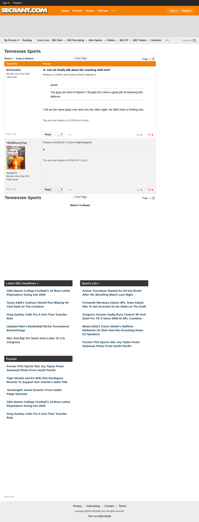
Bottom (29, 58)
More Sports (95, 40)
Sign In (6, 3)
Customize (186, 40)
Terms (122, 506)
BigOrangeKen (84, 142)
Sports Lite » (91, 283)
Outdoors (156, 40)
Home (65, 10)
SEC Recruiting (75, 40)
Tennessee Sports (22, 51)
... (113, 9)
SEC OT (124, 40)
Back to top (11, 134)
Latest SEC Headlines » (22, 283)
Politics (111, 40)
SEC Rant (57, 40)
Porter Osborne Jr (87, 74)
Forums (77, 10)
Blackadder (13, 69)
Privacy (77, 506)
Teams (90, 10)
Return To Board (80, 205)
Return (8, 58)
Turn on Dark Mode (99, 516)
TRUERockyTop (16, 142)
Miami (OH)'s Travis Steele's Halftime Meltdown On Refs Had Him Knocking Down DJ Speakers (112, 330)
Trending (27, 40)
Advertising (93, 506)
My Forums (11, 40)
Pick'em (103, 10)
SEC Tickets (139, 40)
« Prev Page (80, 58)
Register (17, 3)
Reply (48, 134)
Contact (109, 506)
